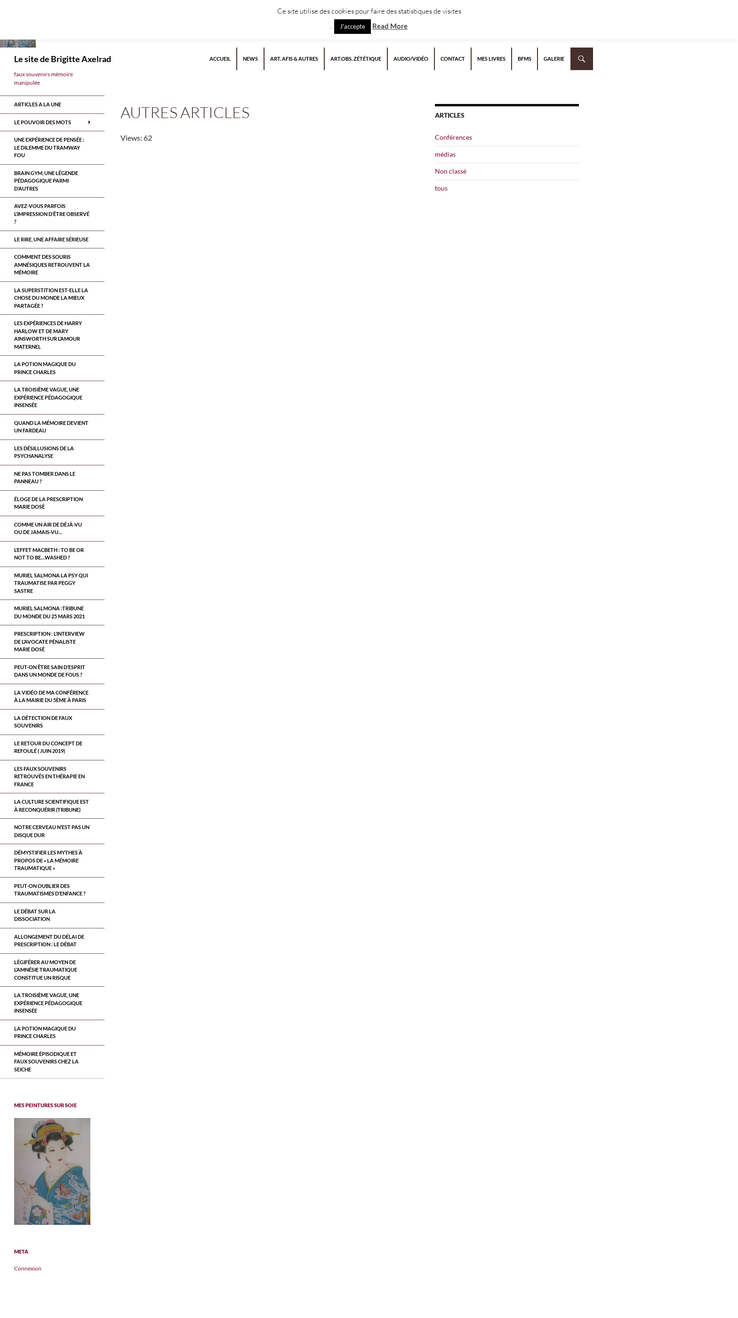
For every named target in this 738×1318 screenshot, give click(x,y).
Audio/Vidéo (410, 59)
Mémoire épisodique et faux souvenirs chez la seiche (46, 1061)
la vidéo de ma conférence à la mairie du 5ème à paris (51, 696)
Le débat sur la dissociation (35, 915)
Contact (453, 59)
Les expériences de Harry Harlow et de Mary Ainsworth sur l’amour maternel (48, 335)
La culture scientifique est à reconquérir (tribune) (51, 806)
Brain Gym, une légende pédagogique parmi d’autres (46, 181)
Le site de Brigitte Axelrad (62, 59)
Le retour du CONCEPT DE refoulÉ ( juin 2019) (48, 747)
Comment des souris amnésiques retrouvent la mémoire (52, 264)
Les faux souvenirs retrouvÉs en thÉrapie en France (49, 776)
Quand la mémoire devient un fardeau (51, 427)
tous (441, 188)
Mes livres (491, 59)
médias (445, 154)
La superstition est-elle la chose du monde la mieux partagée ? (51, 298)
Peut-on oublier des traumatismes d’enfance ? (50, 890)
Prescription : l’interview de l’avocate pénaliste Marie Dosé (49, 641)
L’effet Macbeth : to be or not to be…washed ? (49, 554)
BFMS (524, 59)
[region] (52, 1171)
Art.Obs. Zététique (355, 59)
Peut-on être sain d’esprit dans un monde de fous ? (49, 671)
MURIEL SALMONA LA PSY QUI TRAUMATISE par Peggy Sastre (51, 583)
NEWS (250, 59)
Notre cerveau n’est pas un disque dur (51, 831)
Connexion (27, 1268)
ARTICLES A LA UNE (37, 104)
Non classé (450, 171)
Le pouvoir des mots (42, 122)
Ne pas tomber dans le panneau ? (44, 478)
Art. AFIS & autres (294, 59)
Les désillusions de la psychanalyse (44, 452)
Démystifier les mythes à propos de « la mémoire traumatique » (48, 860)
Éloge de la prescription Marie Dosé (48, 503)
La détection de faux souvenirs (43, 722)
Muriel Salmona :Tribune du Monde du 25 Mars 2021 (49, 612)
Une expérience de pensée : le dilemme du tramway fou (49, 147)
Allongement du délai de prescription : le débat (49, 941)
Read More (390, 26)
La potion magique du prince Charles (45, 368)
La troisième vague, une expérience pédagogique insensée (48, 397)
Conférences (453, 137)
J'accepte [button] (352, 26)
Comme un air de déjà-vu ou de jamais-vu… (48, 528)
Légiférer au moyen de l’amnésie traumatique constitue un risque (45, 970)
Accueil (220, 59)
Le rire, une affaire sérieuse (51, 239)
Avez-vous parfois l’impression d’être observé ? (51, 213)
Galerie (554, 59)
